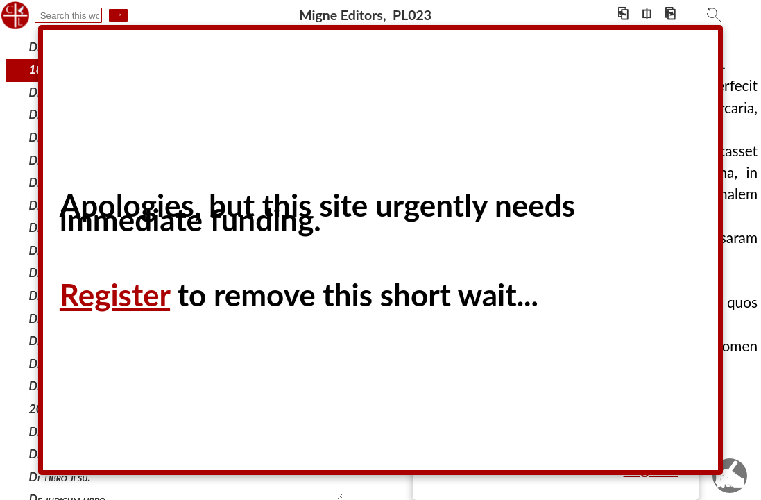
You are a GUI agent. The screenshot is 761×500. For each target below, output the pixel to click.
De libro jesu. (60, 476)
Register (115, 294)
